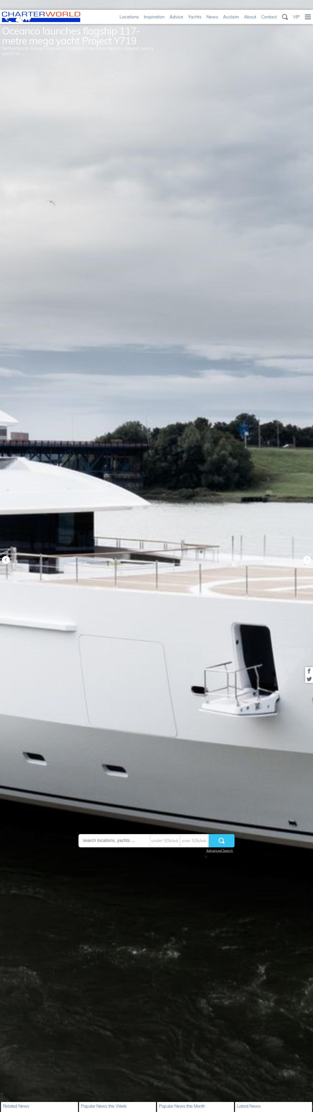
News (212, 17)
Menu (308, 17)
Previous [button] (6, 560)
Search (285, 17)
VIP (296, 17)
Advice (176, 17)
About (250, 17)
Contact (269, 17)
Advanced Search (219, 850)
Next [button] (307, 560)
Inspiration (154, 17)
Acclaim (231, 17)
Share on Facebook (309, 671)
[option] (156, 556)
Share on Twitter (309, 679)
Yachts (194, 17)
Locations (129, 17)
